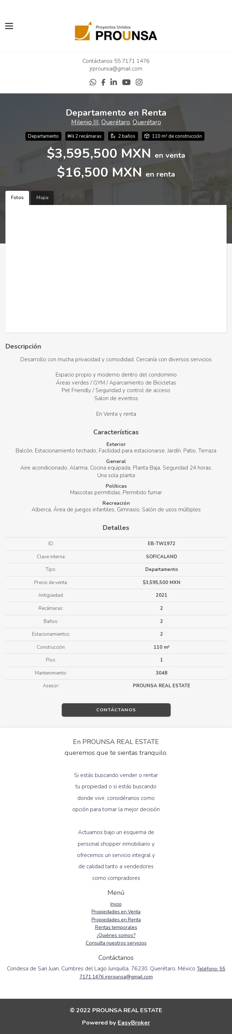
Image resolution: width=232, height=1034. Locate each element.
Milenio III (85, 122)
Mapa (42, 197)
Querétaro (115, 122)
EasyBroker (134, 1022)
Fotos (17, 197)
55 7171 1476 (132, 61)
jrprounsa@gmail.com (116, 68)
